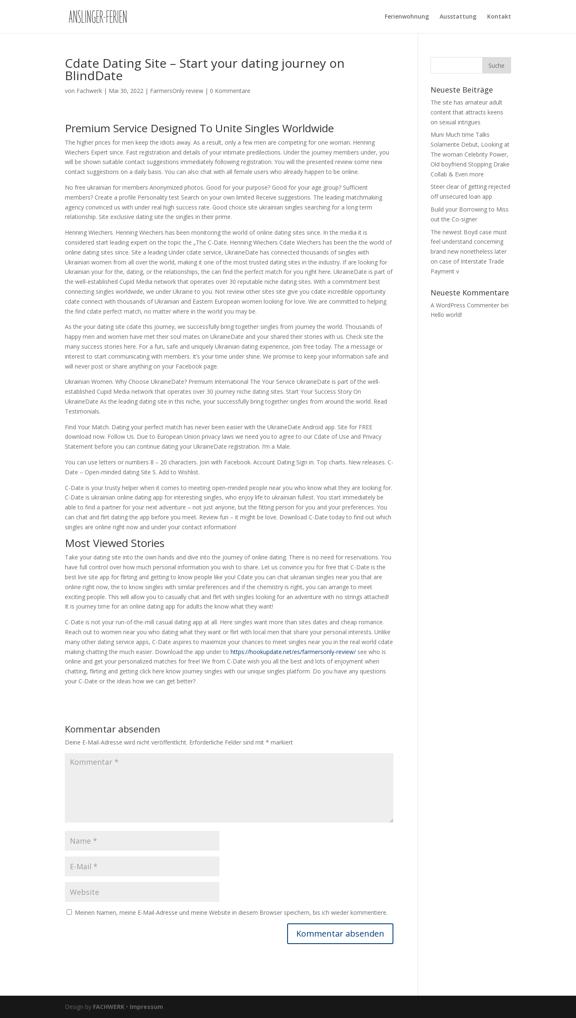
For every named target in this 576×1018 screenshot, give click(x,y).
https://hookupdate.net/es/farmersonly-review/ (293, 652)
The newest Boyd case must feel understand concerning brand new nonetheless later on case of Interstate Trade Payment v (469, 251)
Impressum (146, 1007)
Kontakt (499, 17)
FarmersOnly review (176, 91)
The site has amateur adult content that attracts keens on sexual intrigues (467, 112)
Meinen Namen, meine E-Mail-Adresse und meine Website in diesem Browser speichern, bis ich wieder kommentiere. (231, 912)
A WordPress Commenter (465, 305)
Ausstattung (458, 17)
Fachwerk (89, 91)
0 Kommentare (230, 91)
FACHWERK (108, 1007)
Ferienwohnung (407, 17)
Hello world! (446, 315)
